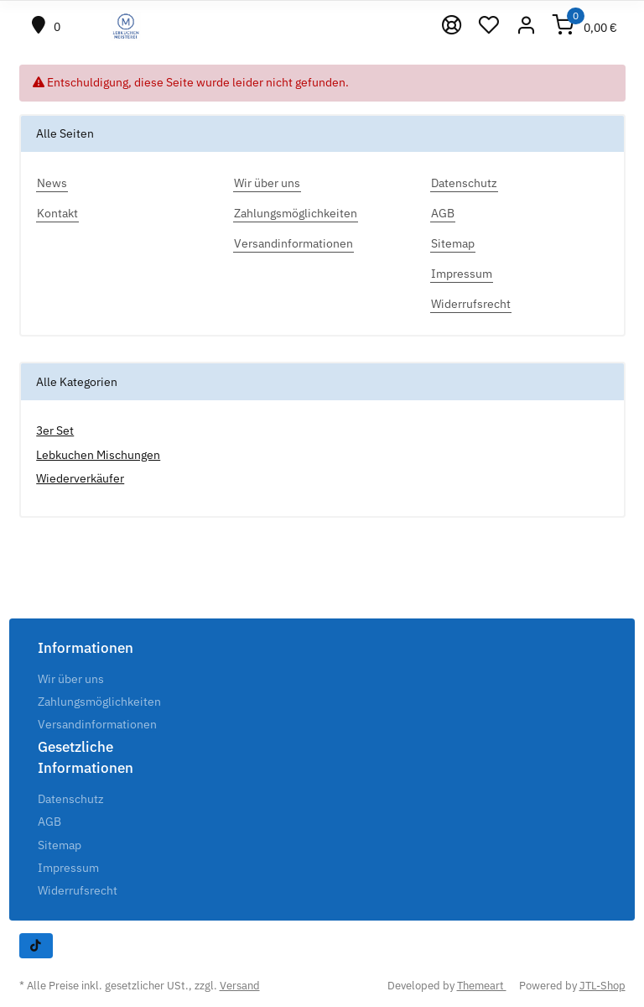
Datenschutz (71, 798)
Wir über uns (71, 678)
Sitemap (59, 845)
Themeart (481, 985)
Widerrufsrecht (77, 890)
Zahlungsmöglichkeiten (99, 701)
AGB (49, 821)
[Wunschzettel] (489, 26)
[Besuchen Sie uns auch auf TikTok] (36, 945)
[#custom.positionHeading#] (46, 26)
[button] (526, 26)
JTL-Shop (602, 985)
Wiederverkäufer (80, 478)
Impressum (68, 867)
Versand (240, 985)
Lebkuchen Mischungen (98, 454)
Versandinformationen (97, 724)
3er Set (55, 430)
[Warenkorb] (585, 26)
